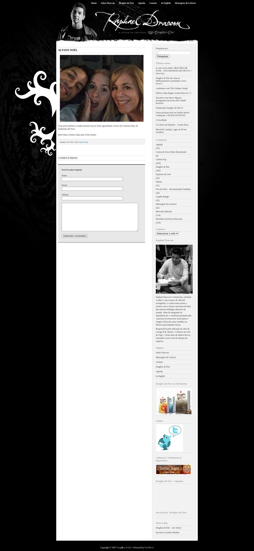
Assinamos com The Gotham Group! (172, 88)
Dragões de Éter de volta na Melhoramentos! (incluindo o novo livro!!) (171, 81)
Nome (64, 175)
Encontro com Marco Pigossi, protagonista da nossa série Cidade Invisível (171, 100)
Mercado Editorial (164, 211)
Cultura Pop (83, 142)
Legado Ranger (162, 196)
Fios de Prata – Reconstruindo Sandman (173, 189)
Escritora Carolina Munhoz (168, 532)
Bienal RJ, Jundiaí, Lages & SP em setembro (171, 130)
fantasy (159, 181)
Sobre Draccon (108, 3)
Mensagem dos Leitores (166, 204)
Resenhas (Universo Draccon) (169, 219)
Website (65, 195)
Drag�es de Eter (124, 547)
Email (64, 185)
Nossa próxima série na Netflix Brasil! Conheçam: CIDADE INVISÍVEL (172, 114)
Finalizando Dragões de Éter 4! (169, 108)
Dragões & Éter (162, 167)
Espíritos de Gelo (163, 174)
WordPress (149, 547)
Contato (153, 3)
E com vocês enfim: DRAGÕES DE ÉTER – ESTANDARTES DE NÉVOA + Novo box (174, 71)
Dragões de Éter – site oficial (168, 528)
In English (166, 3)
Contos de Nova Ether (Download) (171, 152)
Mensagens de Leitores (185, 3)
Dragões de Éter (126, 3)
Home (94, 3)
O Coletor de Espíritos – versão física (172, 125)
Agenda (141, 3)
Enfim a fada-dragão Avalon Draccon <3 (173, 93)
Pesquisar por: (162, 48)
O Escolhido (161, 120)
